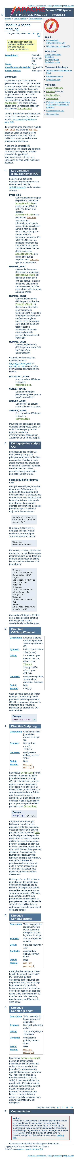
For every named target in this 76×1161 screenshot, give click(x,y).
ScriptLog (49, 57)
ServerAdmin (22, 419)
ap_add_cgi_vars (17, 366)
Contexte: (15, 676)
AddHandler (11, 103)
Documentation (35, 19)
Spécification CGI (17, 187)
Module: (14, 688)
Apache (8, 19)
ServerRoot (30, 806)
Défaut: (13, 655)
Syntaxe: (14, 649)
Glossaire (57, 6)
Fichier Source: (13, 70)
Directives (41, 6)
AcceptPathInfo (54, 88)
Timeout (27, 664)
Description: (11, 55)
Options (50, 92)
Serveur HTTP (20, 19)
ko (39, 36)
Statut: (8, 64)
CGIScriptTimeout (53, 54)
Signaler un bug (53, 80)
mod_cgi (33, 130)
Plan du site (68, 6)
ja (38, 33)
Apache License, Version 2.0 (30, 1149)
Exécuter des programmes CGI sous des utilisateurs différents (58, 104)
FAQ (50, 6)
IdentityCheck (23, 304)
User (37, 832)
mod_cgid (10, 130)
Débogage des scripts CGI (58, 46)
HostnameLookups (25, 275)
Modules (31, 6)
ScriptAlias (24, 109)
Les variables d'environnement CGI (55, 41)
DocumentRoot (23, 385)
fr (34, 33)
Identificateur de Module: (18, 67)
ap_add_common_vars (20, 363)
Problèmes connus (54, 76)
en (29, 33)
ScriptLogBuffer (52, 59)
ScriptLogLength (52, 62)
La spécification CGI (55, 111)
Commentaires (52, 114)
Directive (17, 629)
